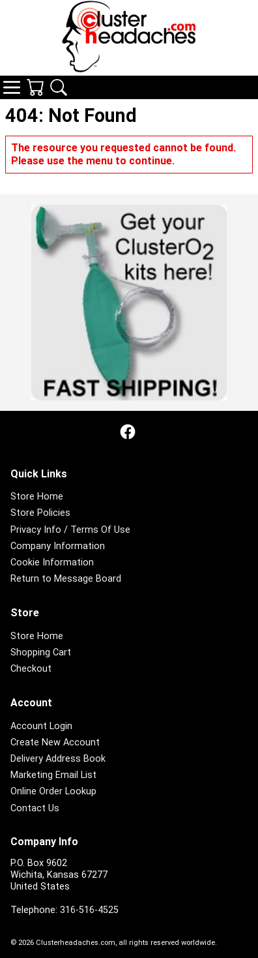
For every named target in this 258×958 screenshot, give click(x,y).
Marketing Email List (53, 775)
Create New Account (55, 742)
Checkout (30, 668)
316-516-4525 (89, 910)
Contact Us (34, 808)
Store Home (36, 496)
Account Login (41, 726)
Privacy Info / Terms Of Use (70, 529)
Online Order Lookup (53, 791)
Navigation (11, 87)
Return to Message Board (65, 578)
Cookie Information (52, 562)
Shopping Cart (40, 652)
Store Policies (40, 512)
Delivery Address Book (58, 758)
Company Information (57, 546)
